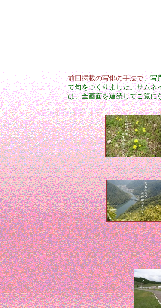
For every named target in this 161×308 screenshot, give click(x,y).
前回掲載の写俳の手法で (105, 78)
